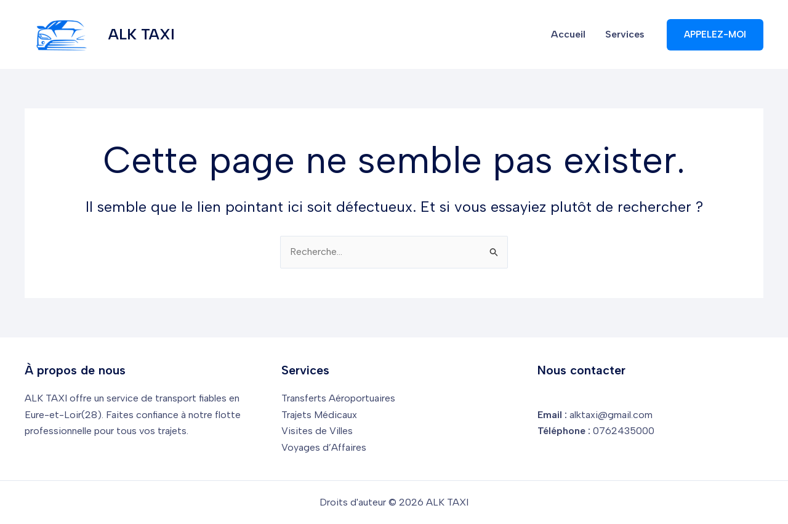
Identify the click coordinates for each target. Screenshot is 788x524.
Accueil (568, 34)
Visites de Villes (317, 431)
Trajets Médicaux (319, 415)
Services (625, 34)
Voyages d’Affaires (323, 447)
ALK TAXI (141, 34)
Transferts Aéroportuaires (338, 398)
